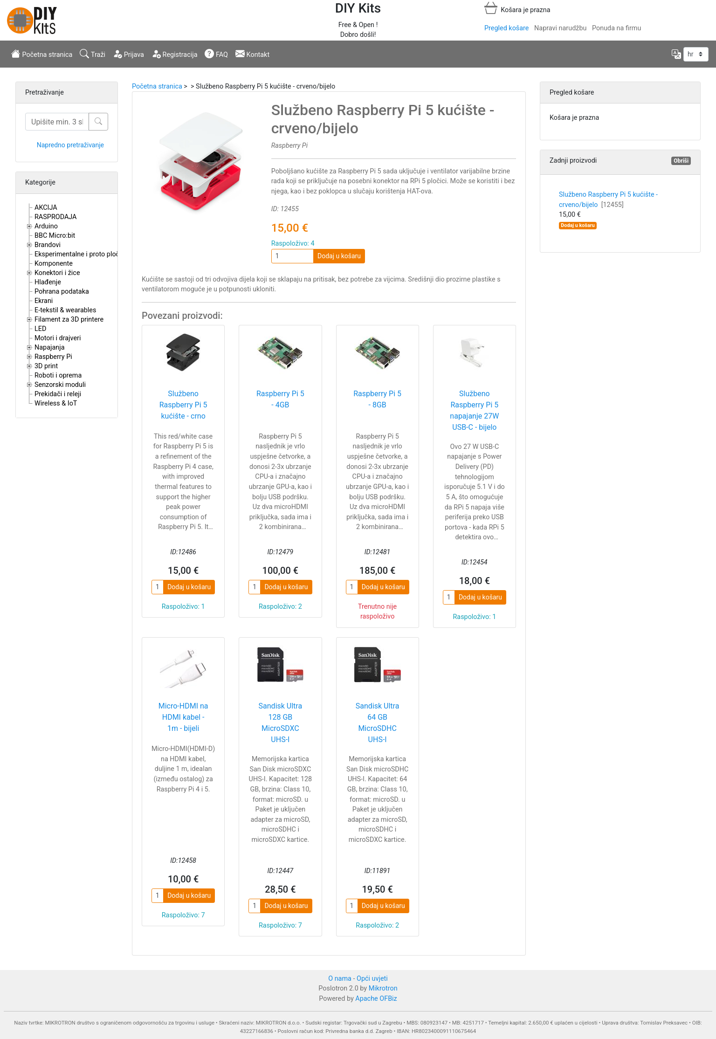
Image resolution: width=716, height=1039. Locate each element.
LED (40, 329)
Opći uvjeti (372, 979)
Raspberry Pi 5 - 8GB (377, 399)
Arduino (46, 226)
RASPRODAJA (55, 217)
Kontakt (252, 53)
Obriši (681, 161)
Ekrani (43, 301)
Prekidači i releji (57, 394)
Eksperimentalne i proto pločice (81, 254)
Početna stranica (41, 53)
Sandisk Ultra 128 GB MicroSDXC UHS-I (281, 723)
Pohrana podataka (61, 292)
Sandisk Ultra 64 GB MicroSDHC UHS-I (377, 723)
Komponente (53, 264)
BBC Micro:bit (54, 236)
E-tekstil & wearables (65, 310)
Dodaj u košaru (339, 256)
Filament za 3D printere (68, 319)
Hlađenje (47, 282)
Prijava (128, 53)
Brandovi (47, 245)
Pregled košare (506, 28)
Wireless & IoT (55, 403)
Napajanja (49, 347)
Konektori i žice (57, 273)
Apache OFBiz (376, 999)
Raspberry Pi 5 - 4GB (280, 399)
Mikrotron (383, 988)
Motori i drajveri (57, 338)
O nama (339, 979)
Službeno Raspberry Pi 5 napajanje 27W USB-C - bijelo (474, 410)
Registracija (174, 53)
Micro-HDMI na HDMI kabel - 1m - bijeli (183, 717)
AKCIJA (45, 208)
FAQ (216, 53)
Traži (92, 53)
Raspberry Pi (53, 357)
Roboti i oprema (58, 375)
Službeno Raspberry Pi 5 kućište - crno (183, 404)
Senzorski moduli (60, 385)
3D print (46, 366)
